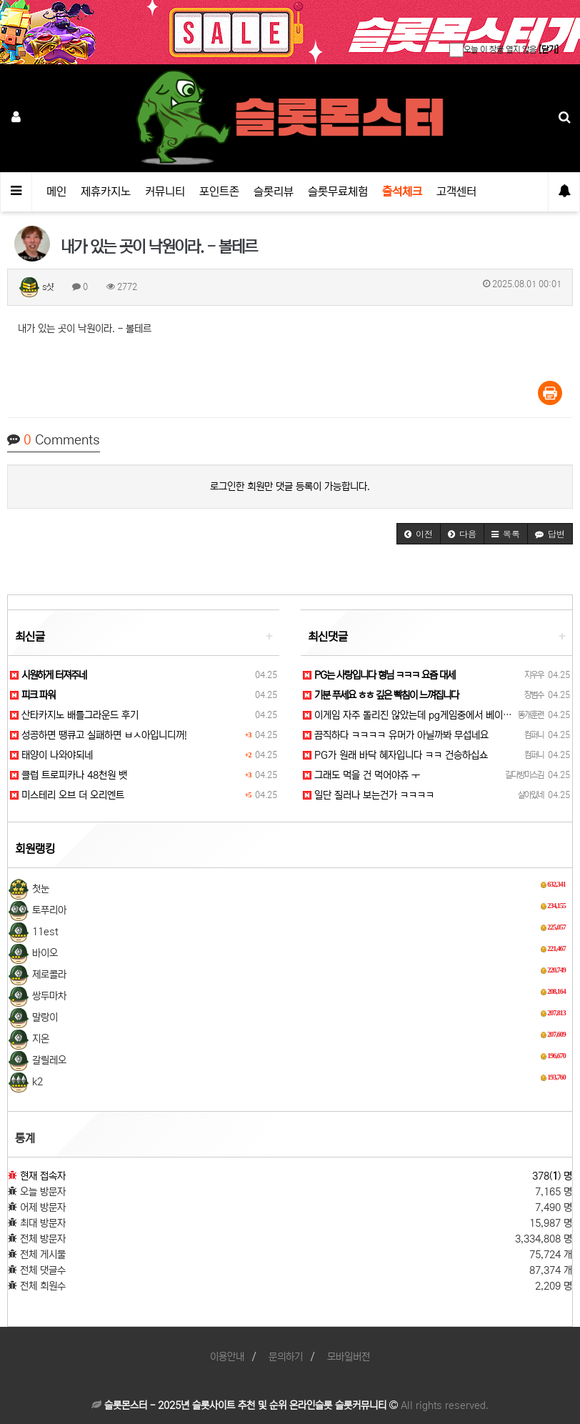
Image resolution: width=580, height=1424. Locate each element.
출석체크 (402, 191)
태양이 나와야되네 (51, 755)
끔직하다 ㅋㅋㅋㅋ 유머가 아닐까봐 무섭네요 (396, 735)
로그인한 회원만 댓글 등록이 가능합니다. (290, 486)
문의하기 (286, 1357)
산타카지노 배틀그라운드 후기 (74, 715)
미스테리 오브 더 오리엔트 (67, 795)
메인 (56, 191)
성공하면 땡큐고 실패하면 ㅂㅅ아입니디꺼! (98, 735)
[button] (418, 533)
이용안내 (227, 1357)
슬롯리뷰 (274, 191)
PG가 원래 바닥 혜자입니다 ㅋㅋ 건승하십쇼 (395, 755)
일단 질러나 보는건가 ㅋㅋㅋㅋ (368, 795)
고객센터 (456, 191)
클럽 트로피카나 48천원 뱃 (68, 775)
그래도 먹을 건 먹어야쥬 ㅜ (361, 775)
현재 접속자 (43, 1176)
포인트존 (219, 191)
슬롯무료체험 (338, 191)
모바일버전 (348, 1357)
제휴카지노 (106, 191)
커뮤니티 (165, 191)
